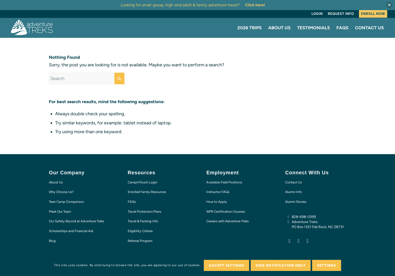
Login (317, 14)
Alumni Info (293, 192)
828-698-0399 (304, 217)
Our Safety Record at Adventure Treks (76, 221)
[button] (389, 5)
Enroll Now (373, 14)
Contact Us (293, 182)
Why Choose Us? (61, 192)
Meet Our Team (60, 211)
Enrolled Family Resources (147, 192)
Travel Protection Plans (144, 211)
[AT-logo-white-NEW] (32, 28)
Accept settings (226, 265)
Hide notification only (281, 265)
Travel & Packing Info (143, 221)
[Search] (86, 78)
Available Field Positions (224, 182)
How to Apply (216, 202)
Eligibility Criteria (140, 231)
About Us (56, 182)
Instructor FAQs (217, 192)
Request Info (341, 14)
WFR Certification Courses (225, 211)
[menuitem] (317, 14)
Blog (52, 241)
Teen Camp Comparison (66, 202)
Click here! (255, 5)
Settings (326, 265)
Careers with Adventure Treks (227, 221)
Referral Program (140, 241)
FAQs (132, 202)
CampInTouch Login (142, 182)
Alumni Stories (295, 202)
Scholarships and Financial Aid (71, 231)
